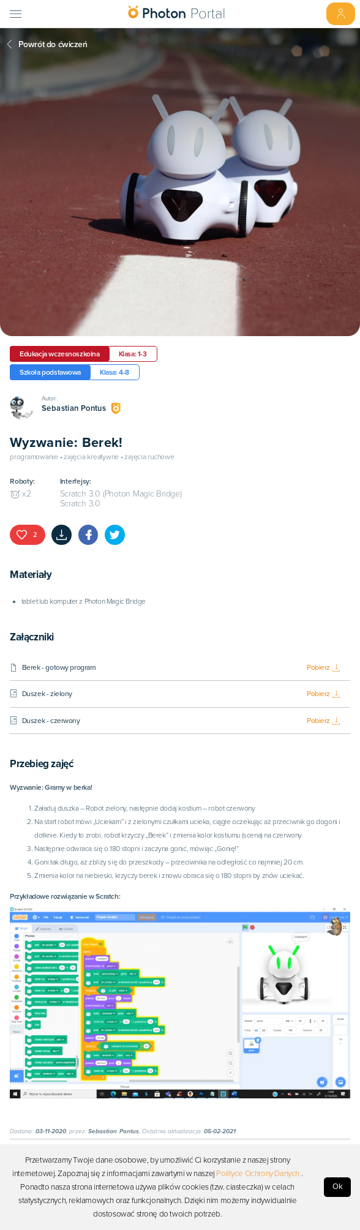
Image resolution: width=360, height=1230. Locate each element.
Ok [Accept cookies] (337, 1186)
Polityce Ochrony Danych (257, 1174)
